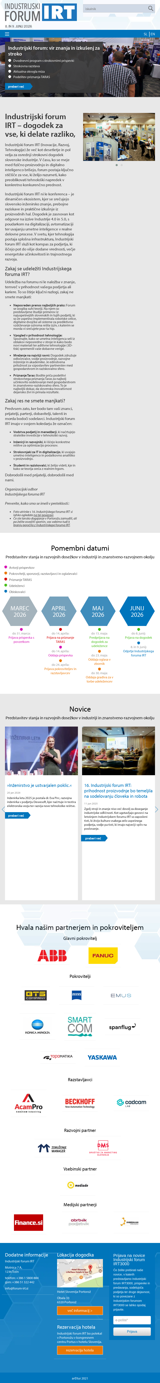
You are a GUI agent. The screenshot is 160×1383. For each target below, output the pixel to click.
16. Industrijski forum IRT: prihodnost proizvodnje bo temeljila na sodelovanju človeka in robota (118, 790)
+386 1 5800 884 (27, 1278)
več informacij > (80, 1310)
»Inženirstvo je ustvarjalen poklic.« (39, 785)
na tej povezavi (43, 515)
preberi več (16, 86)
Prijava (132, 1331)
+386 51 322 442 (23, 1282)
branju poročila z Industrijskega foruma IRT (41, 525)
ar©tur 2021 (80, 1378)
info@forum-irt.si (16, 1288)
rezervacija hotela (80, 1350)
